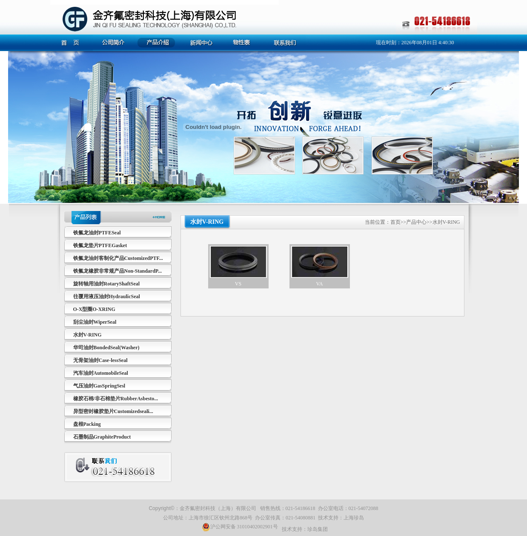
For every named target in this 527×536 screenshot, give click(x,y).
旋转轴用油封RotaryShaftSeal (106, 284)
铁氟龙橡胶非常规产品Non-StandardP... (117, 271)
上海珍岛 (354, 518)
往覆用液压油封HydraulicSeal (106, 296)
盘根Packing (87, 424)
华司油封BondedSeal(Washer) (106, 348)
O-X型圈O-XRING (94, 309)
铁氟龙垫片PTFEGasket (100, 245)
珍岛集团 (317, 529)
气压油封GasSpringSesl (99, 386)
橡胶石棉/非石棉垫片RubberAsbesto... (115, 399)
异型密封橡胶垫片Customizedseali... (113, 411)
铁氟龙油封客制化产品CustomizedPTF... (118, 258)
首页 (395, 222)
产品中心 (416, 222)
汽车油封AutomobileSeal (100, 373)
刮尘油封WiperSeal (95, 322)
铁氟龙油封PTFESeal (97, 233)
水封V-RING (87, 335)
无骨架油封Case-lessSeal (100, 360)
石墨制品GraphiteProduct (102, 437)
